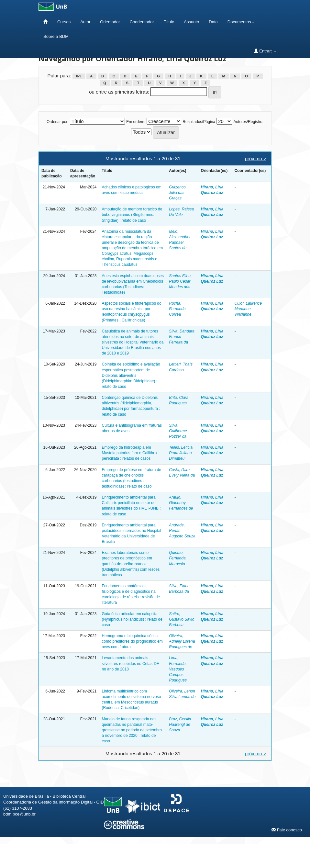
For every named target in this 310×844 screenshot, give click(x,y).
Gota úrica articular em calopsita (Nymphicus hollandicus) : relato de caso (132, 619)
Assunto (191, 21)
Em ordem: (135, 121)
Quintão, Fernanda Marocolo (177, 558)
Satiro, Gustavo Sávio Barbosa (181, 619)
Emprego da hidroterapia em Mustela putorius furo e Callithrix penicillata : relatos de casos (129, 453)
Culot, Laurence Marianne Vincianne (248, 309)
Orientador (110, 21)
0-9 (78, 76)
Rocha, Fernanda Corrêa (177, 309)
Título (169, 21)
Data (213, 21)
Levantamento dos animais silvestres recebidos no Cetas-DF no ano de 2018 (130, 663)
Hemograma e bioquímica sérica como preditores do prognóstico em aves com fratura (132, 641)
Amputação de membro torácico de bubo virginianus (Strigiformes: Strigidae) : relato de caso (132, 214)
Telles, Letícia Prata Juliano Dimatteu (181, 453)
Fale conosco (286, 829)
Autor (85, 21)
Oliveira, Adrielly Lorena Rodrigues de (182, 641)
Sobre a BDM (56, 36)
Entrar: (265, 50)
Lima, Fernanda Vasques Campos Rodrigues (178, 669)
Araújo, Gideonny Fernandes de (181, 503)
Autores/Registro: (248, 121)
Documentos (240, 21)
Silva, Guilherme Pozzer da (178, 431)
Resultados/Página (199, 121)
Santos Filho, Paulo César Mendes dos (180, 281)
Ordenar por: (58, 121)
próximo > (255, 158)
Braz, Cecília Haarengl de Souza (180, 724)
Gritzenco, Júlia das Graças (178, 192)
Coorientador (142, 21)
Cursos (64, 21)
